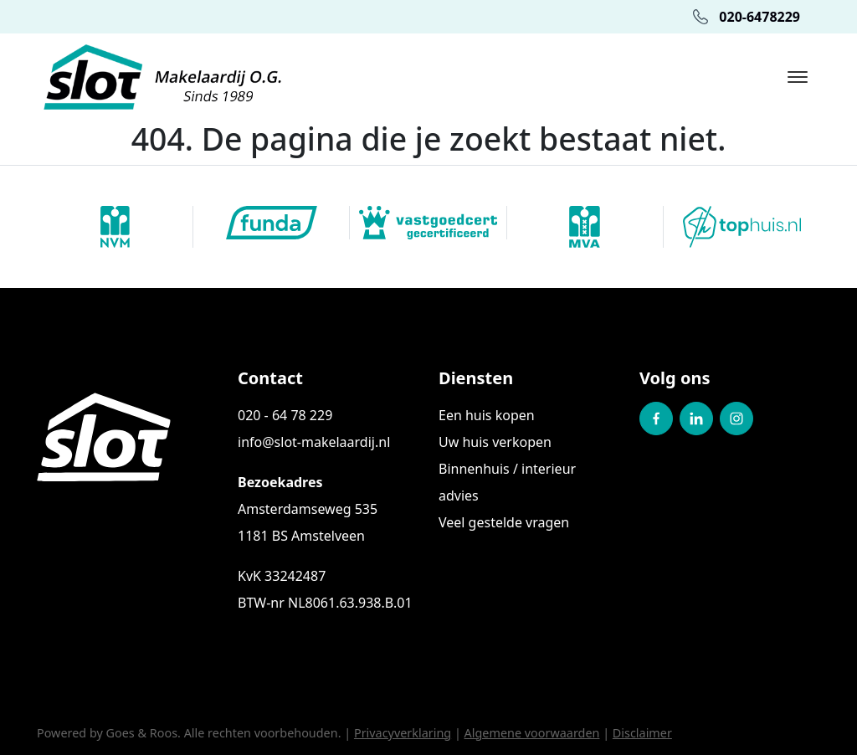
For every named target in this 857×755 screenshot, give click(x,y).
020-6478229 (746, 17)
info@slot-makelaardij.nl (314, 442)
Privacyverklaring (402, 733)
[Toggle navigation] (797, 77)
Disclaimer (642, 733)
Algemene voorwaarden (532, 733)
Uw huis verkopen (495, 442)
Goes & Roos (141, 733)
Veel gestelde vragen (504, 522)
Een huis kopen (487, 415)
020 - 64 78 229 (285, 415)
